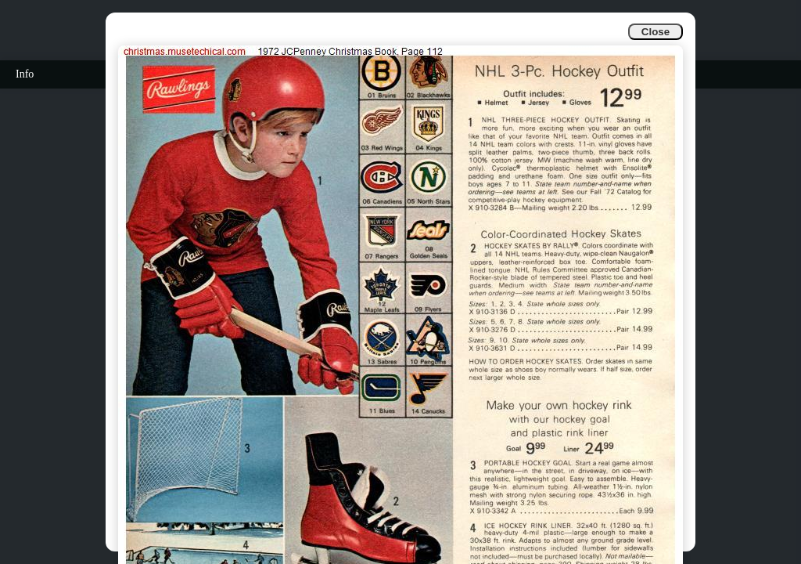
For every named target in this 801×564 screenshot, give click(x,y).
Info (25, 74)
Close (655, 32)
